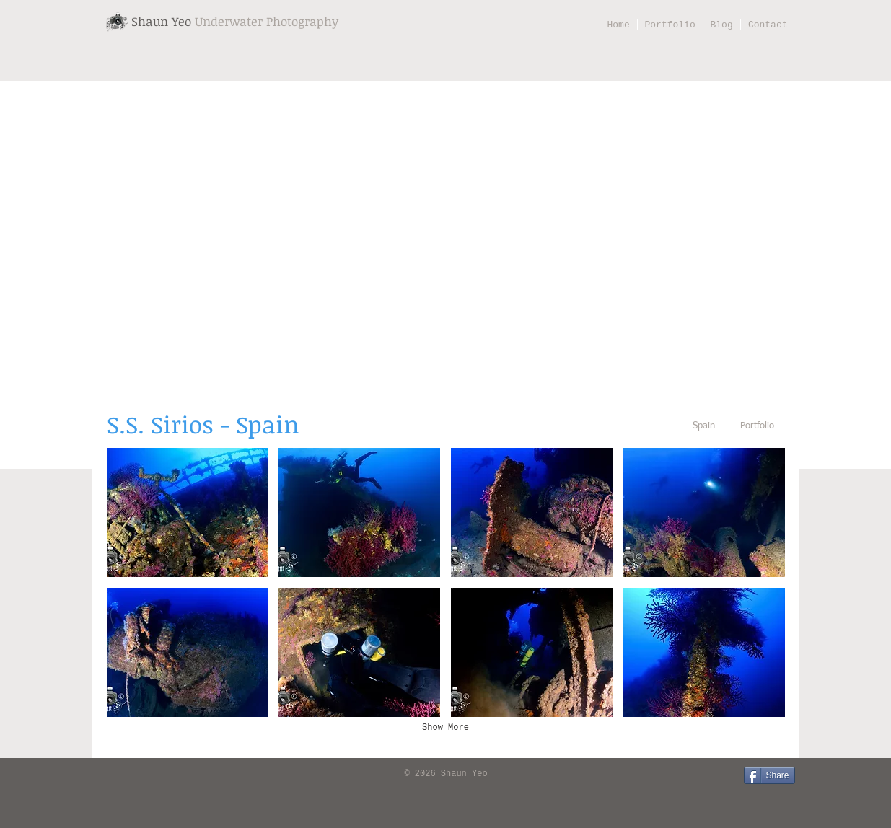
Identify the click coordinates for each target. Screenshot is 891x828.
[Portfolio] (757, 426)
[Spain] (704, 426)
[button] (187, 512)
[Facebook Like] (124, 774)
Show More (445, 728)
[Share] (769, 775)
